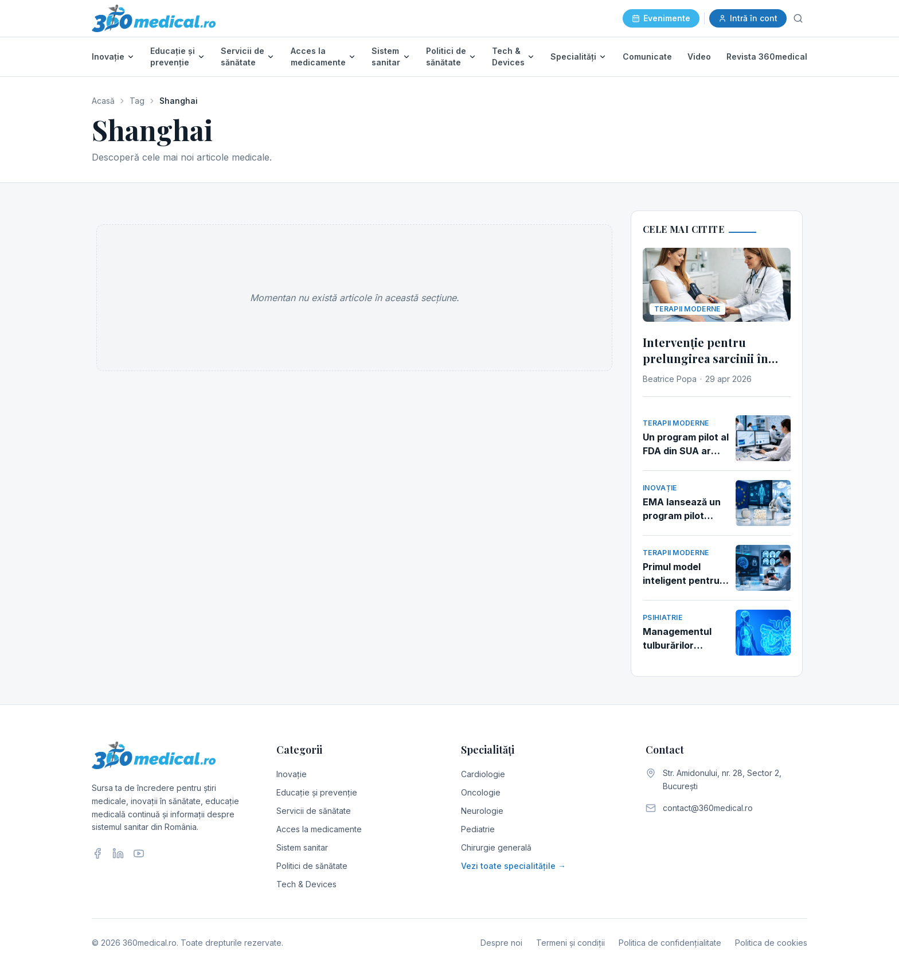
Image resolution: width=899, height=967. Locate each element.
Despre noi (501, 942)
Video (699, 56)
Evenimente (661, 18)
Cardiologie (483, 774)
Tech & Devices (508, 56)
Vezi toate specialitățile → (513, 866)
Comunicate (647, 56)
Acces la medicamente (318, 56)
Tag (137, 101)
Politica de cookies (771, 942)
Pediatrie (478, 829)
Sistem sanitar (386, 56)
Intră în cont (747, 18)
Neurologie (482, 811)
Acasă (103, 101)
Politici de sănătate (446, 56)
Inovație (108, 56)
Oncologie (481, 792)
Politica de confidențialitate (670, 942)
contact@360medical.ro (708, 808)
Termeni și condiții (570, 942)
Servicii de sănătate (242, 56)
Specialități (573, 56)
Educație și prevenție (172, 56)
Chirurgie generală (496, 847)
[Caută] (798, 18)
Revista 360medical (766, 56)
